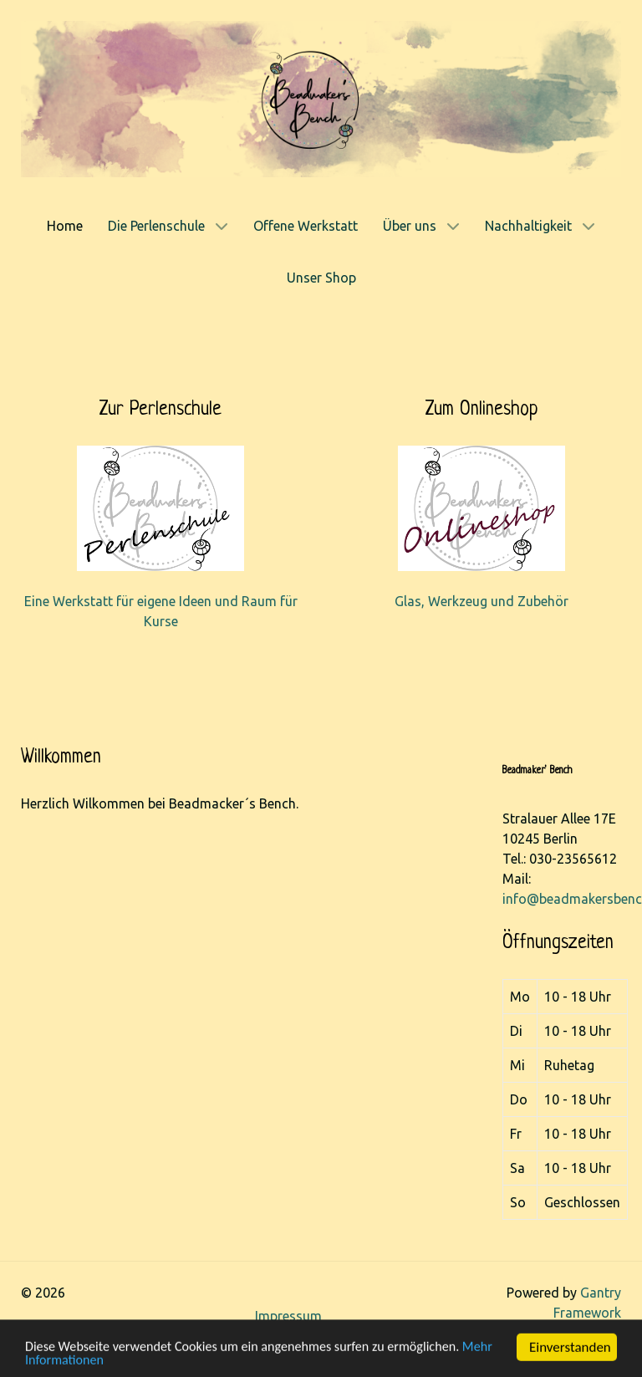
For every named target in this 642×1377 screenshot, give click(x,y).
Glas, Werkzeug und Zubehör (481, 601)
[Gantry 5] (321, 97)
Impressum (288, 1315)
